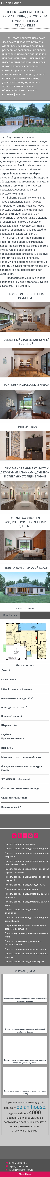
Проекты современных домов (20, 844)
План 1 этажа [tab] (10, 615)
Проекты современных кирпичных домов (26, 949)
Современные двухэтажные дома (21, 889)
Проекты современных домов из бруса (24, 961)
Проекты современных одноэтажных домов (27, 848)
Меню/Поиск (25, 1174)
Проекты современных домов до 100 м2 (25, 884)
